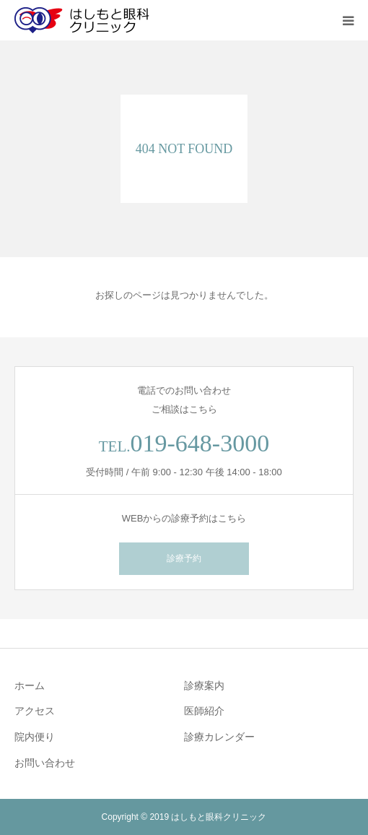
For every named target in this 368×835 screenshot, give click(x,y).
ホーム (29, 685)
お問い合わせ (44, 763)
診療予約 (184, 558)
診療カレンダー (219, 737)
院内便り (34, 737)
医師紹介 (204, 711)
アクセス (34, 711)
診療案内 (204, 685)
